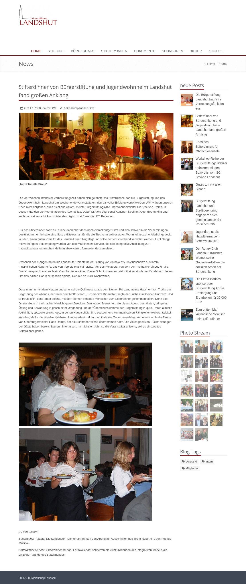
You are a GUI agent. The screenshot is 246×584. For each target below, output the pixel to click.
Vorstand (189, 461)
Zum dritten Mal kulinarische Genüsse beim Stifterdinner (210, 314)
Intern (207, 461)
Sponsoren (172, 51)
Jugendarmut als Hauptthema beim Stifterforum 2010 (208, 236)
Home (36, 51)
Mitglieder (190, 468)
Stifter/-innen (114, 51)
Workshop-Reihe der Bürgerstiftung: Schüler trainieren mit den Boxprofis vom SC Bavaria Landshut (211, 168)
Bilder (196, 51)
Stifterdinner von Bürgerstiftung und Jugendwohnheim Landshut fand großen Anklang (211, 125)
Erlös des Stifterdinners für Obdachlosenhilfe (208, 146)
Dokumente (144, 51)
